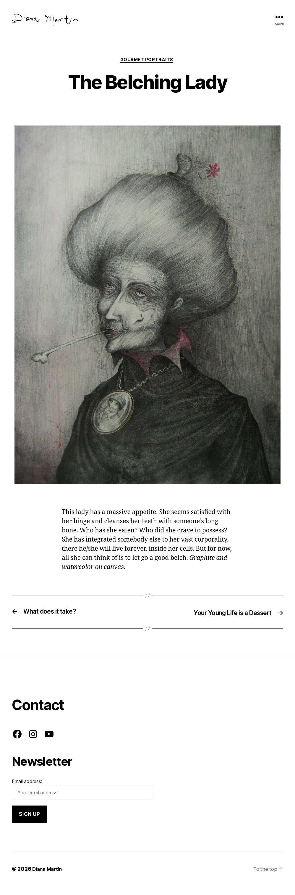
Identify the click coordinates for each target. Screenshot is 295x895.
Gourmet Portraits (147, 69)
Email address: (82, 799)
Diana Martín (48, 878)
